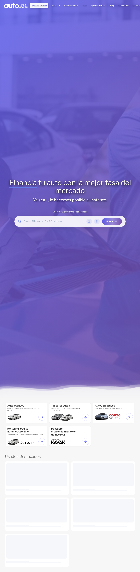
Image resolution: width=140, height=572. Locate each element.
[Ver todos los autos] (85, 417)
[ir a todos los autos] (70, 413)
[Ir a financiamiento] (26, 436)
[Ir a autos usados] (26, 413)
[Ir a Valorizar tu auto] (85, 441)
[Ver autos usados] (42, 417)
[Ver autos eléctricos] (129, 416)
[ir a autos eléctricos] (113, 413)
